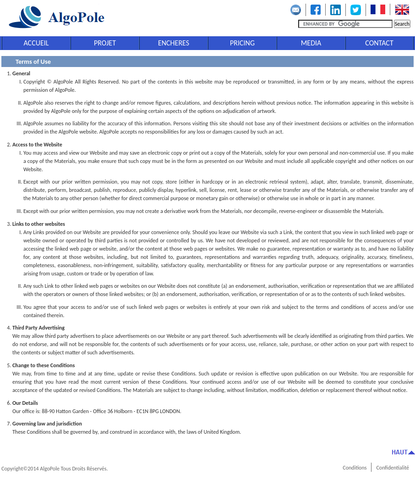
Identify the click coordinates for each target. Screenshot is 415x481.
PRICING (242, 43)
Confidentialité (392, 467)
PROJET (105, 43)
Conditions (354, 467)
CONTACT (379, 43)
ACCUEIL (36, 43)
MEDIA (311, 43)
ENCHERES (173, 43)
